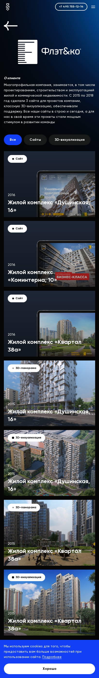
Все (13, 139)
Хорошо (50, 669)
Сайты (35, 139)
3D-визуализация (70, 139)
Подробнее (52, 657)
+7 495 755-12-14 (71, 6)
